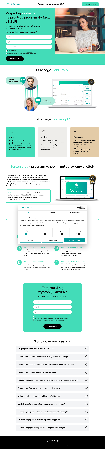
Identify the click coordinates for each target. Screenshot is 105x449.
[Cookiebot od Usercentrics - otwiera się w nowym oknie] (78, 207)
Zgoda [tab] (29, 212)
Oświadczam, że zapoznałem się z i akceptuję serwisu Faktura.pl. (24, 52)
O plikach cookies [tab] (75, 212)
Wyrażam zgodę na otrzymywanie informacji (22, 53)
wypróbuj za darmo (90, 4)
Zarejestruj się (15, 59)
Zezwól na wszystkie (74, 240)
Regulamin (29, 52)
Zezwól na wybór (52, 240)
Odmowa (30, 240)
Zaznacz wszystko (11, 50)
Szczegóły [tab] (52, 212)
